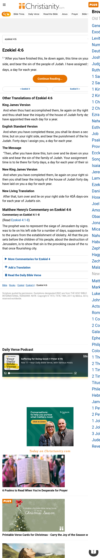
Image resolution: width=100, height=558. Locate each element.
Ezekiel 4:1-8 (20, 220)
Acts (96, 306)
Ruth (96, 70)
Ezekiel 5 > (75, 89)
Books (12, 285)
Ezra (95, 114)
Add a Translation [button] (17, 267)
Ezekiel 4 (30, 285)
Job (95, 133)
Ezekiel (20, 285)
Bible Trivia (19, 14)
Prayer (75, 14)
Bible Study (87, 14)
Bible (4, 285)
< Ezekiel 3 (25, 89)
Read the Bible (50, 14)
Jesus (65, 14)
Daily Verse (33, 14)
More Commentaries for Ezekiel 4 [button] (27, 259)
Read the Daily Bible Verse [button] (23, 275)
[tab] (50, 259)
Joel (95, 203)
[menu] (4, 5)
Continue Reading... (50, 78)
